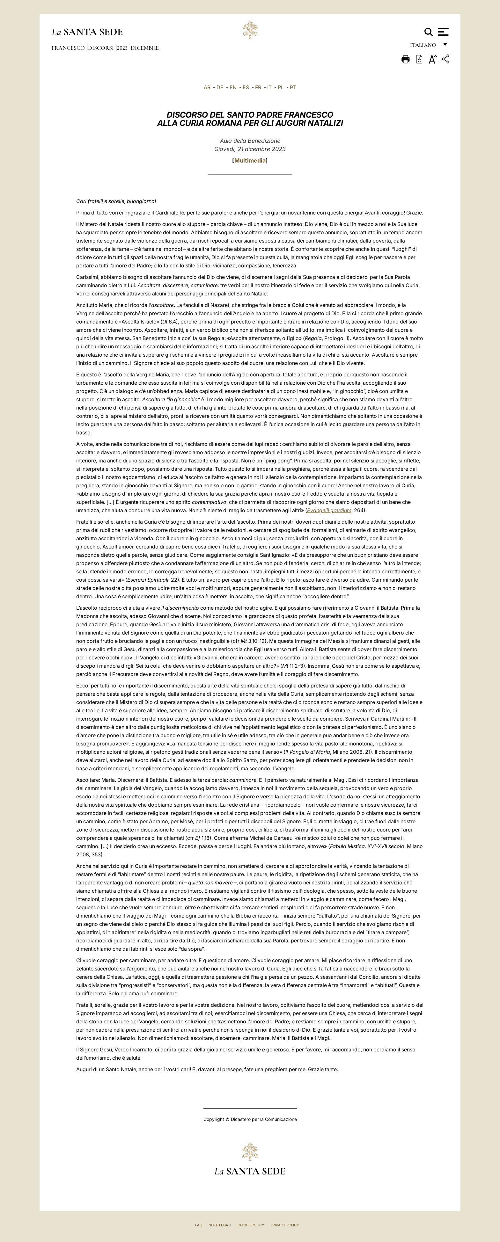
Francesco (69, 47)
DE (220, 87)
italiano (424, 47)
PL (281, 87)
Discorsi (101, 47)
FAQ (198, 1225)
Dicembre (145, 47)
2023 (123, 47)
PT (293, 87)
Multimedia (250, 160)
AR (207, 87)
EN (233, 87)
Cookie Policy (251, 1225)
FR (258, 87)
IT (269, 87)
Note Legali (220, 1225)
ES (246, 87)
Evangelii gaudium (329, 510)
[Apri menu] (442, 31)
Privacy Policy (284, 1225)
